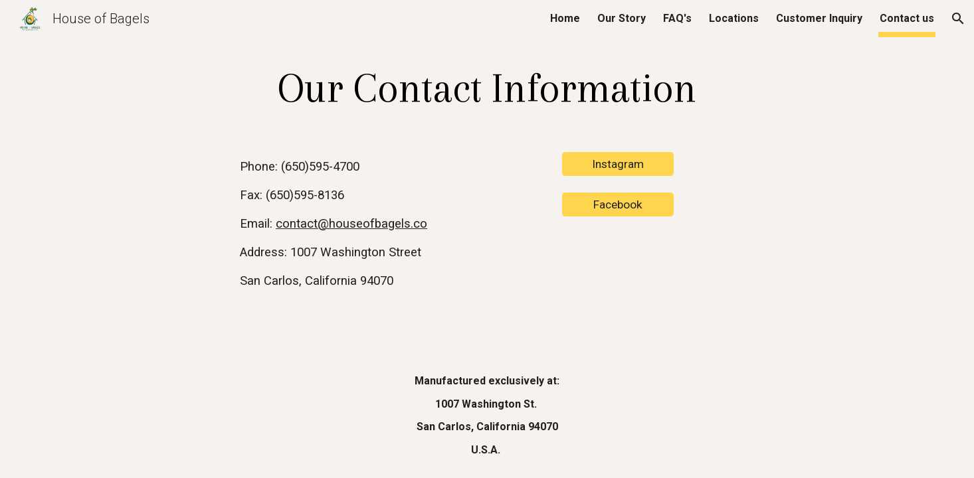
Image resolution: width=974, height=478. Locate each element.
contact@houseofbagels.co (351, 223)
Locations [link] (734, 18)
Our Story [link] (621, 18)
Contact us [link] (907, 18)
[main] (487, 88)
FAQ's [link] (677, 18)
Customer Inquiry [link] (819, 18)
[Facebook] (618, 205)
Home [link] (565, 18)
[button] (958, 19)
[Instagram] (618, 164)
